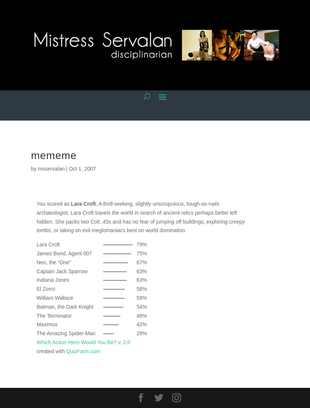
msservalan (51, 169)
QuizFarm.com (83, 351)
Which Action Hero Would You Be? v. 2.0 (83, 342)
